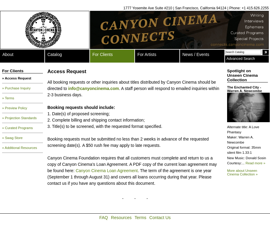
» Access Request (16, 78)
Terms (140, 217)
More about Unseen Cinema (242, 172)
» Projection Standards (19, 118)
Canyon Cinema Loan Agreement (107, 170)
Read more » (255, 163)
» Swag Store (12, 138)
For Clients (102, 54)
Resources (121, 217)
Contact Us (160, 217)
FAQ (103, 217)
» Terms (8, 98)
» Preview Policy (14, 108)
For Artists (146, 54)
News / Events (195, 54)
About (8, 54)
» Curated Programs (17, 128)
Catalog (54, 54)
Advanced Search (240, 59)
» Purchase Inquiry (16, 88)
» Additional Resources (19, 148)
